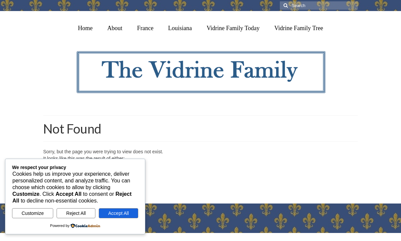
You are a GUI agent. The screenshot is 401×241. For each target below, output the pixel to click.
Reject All (76, 213)
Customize (33, 213)
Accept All (118, 213)
